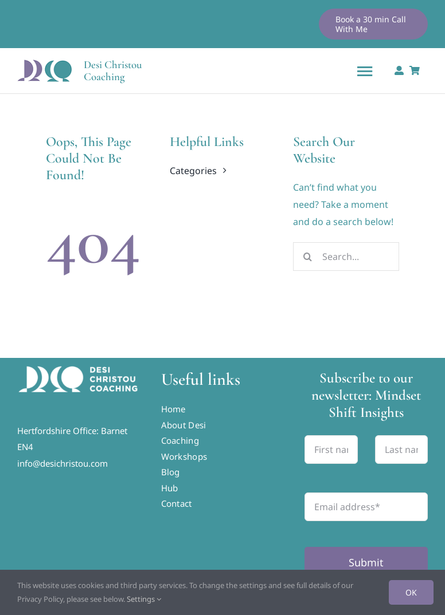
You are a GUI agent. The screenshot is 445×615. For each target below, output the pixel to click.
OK (411, 592)
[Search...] (346, 256)
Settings (144, 599)
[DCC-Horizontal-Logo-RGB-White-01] (78, 368)
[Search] (307, 256)
